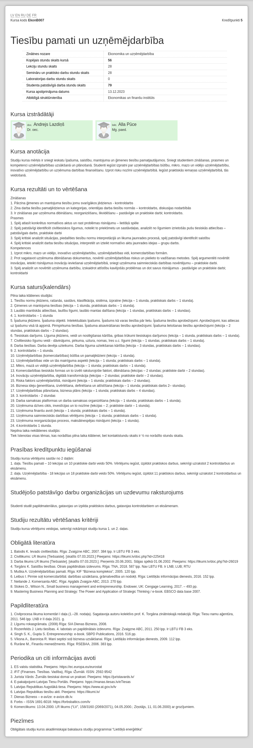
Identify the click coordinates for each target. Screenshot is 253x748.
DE (29, 15)
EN (17, 15)
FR (34, 15)
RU (23, 15)
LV (12, 15)
